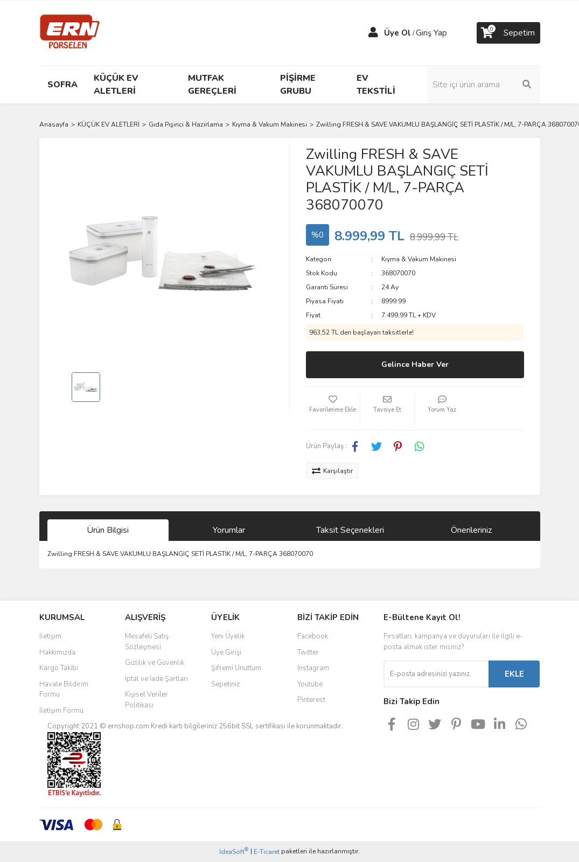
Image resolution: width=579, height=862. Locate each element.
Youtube (310, 684)
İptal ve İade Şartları (156, 679)
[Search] (483, 84)
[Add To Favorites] (333, 408)
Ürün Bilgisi (108, 530)
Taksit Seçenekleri (350, 530)
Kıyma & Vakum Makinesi (418, 259)
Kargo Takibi (58, 668)
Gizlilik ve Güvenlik (154, 663)
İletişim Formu (61, 710)
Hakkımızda (57, 652)
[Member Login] (373, 33)
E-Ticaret (267, 851)
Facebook (312, 636)
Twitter (308, 652)
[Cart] (508, 33)
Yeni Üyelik (228, 636)
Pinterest (311, 700)
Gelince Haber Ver (415, 364)
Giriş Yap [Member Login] (431, 32)
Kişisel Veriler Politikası (146, 700)
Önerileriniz (471, 530)
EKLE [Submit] (514, 674)
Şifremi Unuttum (236, 668)
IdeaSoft (233, 851)
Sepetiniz (225, 684)
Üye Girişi (226, 652)
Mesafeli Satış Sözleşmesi (147, 641)
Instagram (313, 668)
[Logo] (69, 32)
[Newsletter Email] (436, 674)
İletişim (50, 636)
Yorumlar (229, 530)
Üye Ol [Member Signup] (397, 32)
